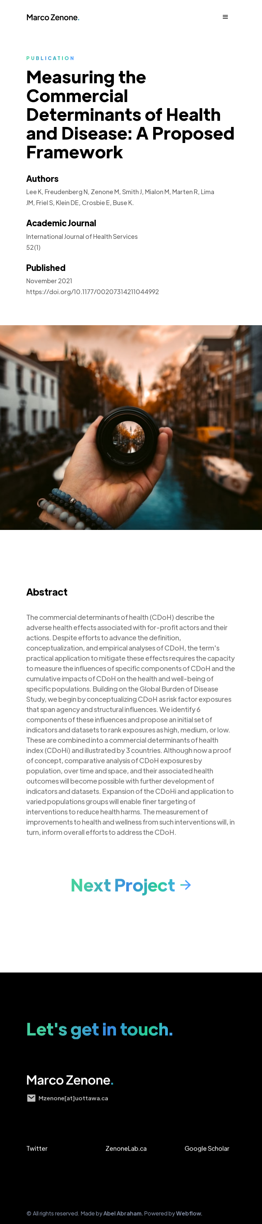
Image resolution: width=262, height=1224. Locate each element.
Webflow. (189, 1213)
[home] (57, 17)
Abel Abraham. (123, 1213)
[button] (225, 17)
